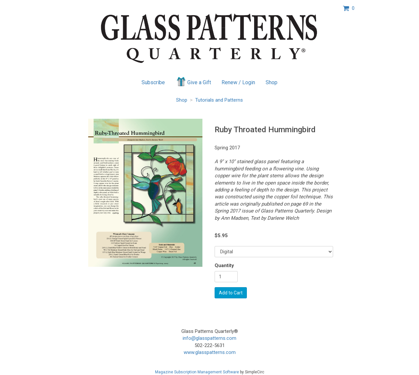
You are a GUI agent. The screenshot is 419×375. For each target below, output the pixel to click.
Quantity (224, 265)
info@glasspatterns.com (209, 338)
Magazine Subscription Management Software (197, 372)
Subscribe (153, 82)
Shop (271, 82)
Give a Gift (193, 82)
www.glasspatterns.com (210, 352)
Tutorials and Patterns (219, 100)
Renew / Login (238, 82)
